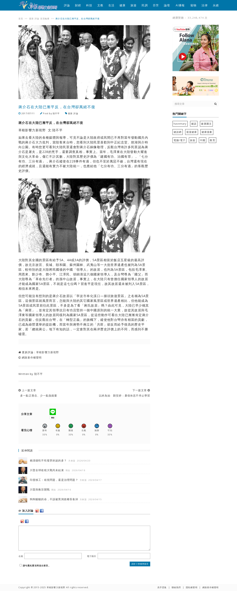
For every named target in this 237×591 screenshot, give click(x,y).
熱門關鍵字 (180, 113)
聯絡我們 (176, 587)
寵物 (193, 5)
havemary (180, 123)
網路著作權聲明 (32, 357)
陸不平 (56, 113)
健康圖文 (206, 123)
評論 (67, 5)
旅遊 (134, 5)
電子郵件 (91, 556)
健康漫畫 (207, 132)
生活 (111, 5)
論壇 (167, 5)
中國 (202, 140)
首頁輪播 (45, 18)
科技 (89, 5)
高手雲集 (162, 587)
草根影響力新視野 (47, 352)
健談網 (178, 132)
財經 (78, 5)
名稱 (20, 556)
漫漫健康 (191, 132)
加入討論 (25, 510)
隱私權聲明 (191, 587)
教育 (212, 140)
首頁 (20, 18)
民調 (145, 5)
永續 (216, 5)
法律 (204, 5)
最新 (31, 18)
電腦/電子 (179, 140)
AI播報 (180, 5)
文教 (100, 5)
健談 (193, 123)
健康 (122, 5)
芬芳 (156, 5)
